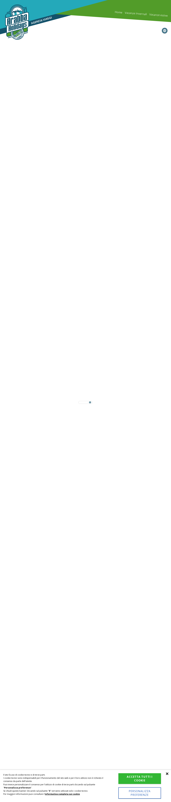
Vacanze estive (158, 15)
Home (118, 12)
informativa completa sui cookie (62, 794)
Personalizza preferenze (139, 793)
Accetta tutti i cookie (139, 778)
